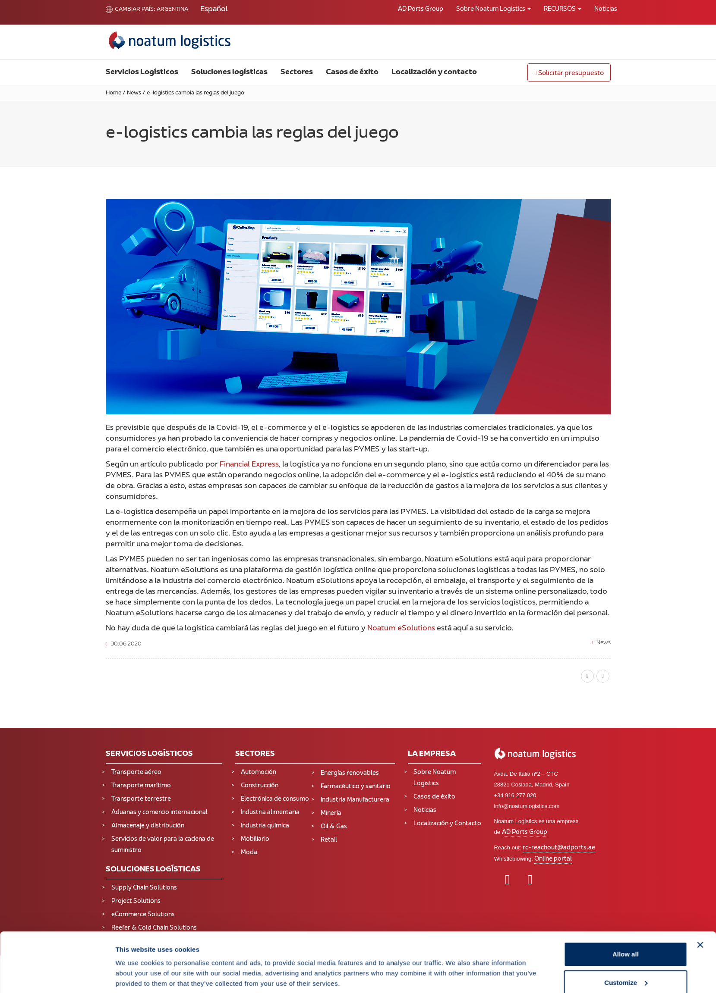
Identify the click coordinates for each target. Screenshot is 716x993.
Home (113, 93)
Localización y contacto (434, 72)
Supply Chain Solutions (144, 888)
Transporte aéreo (136, 772)
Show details (136, 966)
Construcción (259, 786)
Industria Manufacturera (355, 800)
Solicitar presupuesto (568, 73)
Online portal (553, 859)
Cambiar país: (130, 9)
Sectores (297, 72)
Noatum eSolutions (401, 628)
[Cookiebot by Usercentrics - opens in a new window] (58, 976)
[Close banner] (700, 904)
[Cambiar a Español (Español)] (214, 10)
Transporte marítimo (141, 786)
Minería (331, 813)
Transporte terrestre (141, 799)
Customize (625, 942)
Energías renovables (350, 773)
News (134, 93)
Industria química (265, 826)
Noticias (605, 9)
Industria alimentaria (270, 812)
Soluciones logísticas (229, 72)
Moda (249, 853)
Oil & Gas (334, 827)
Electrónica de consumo (275, 799)
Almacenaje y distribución (147, 826)
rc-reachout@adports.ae (559, 848)
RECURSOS (562, 9)
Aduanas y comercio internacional (159, 812)
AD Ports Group (420, 9)
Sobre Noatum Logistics (493, 9)
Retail (329, 840)
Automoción (258, 772)
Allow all (625, 913)
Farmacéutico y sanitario (356, 787)
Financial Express (249, 465)
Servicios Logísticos (142, 72)
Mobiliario (255, 839)
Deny (626, 970)
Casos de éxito (352, 72)
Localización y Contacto (447, 824)
